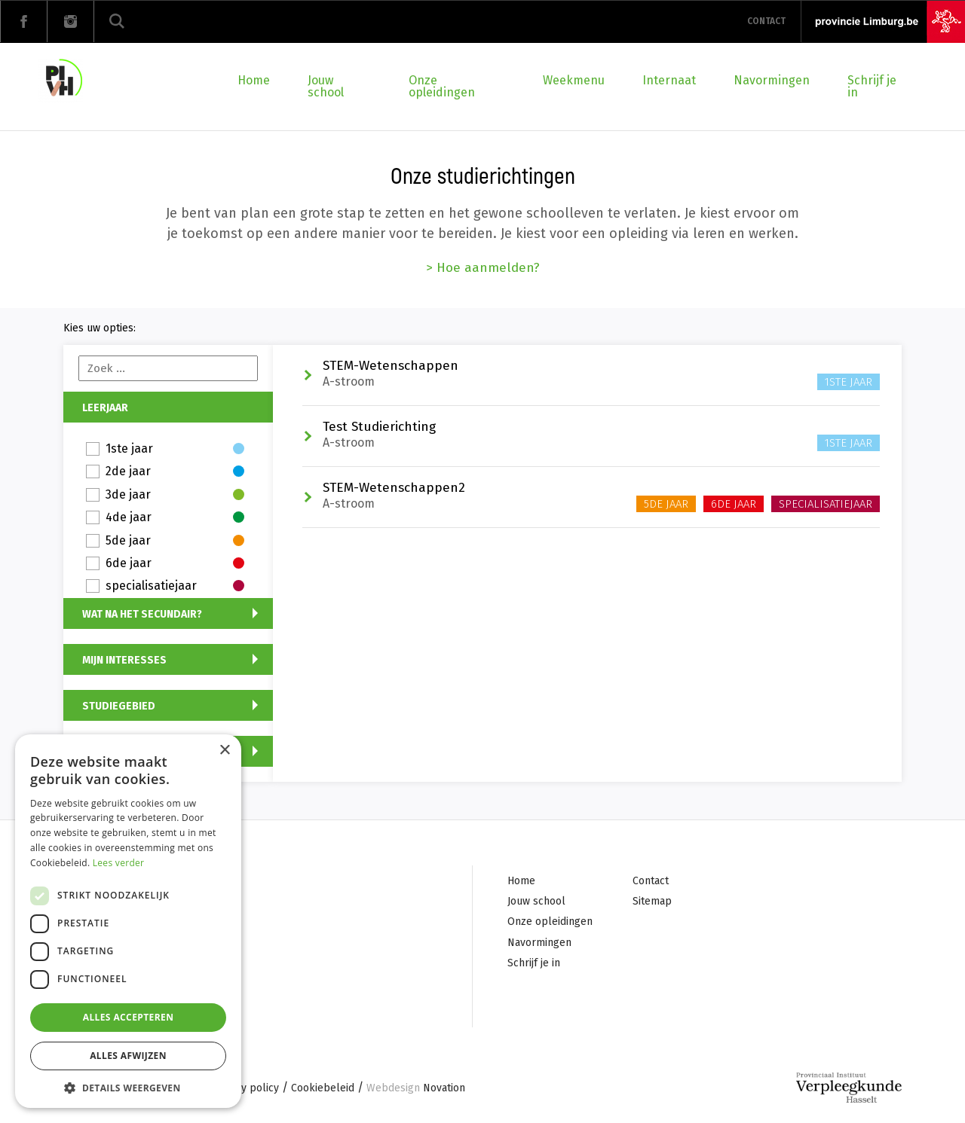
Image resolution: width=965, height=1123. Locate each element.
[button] (128, 1086)
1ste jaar (175, 449)
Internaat (669, 80)
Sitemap (652, 902)
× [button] (224, 750)
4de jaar (175, 518)
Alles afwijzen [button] (128, 1055)
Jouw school (326, 86)
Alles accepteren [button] (128, 1017)
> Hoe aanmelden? (482, 267)
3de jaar (175, 495)
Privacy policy (245, 1089)
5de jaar (175, 541)
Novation (415, 1089)
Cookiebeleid (322, 1089)
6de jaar (175, 564)
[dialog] (128, 921)
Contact (766, 21)
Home (253, 80)
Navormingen (772, 80)
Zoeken (117, 21)
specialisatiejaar (175, 586)
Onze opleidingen (442, 86)
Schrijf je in (871, 86)
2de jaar (175, 472)
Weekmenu (574, 80)
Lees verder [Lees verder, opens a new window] (119, 862)
